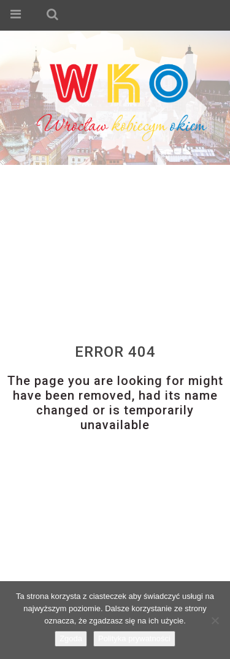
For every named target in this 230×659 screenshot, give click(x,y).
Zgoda (70, 638)
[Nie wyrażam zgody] (215, 620)
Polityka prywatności (134, 638)
